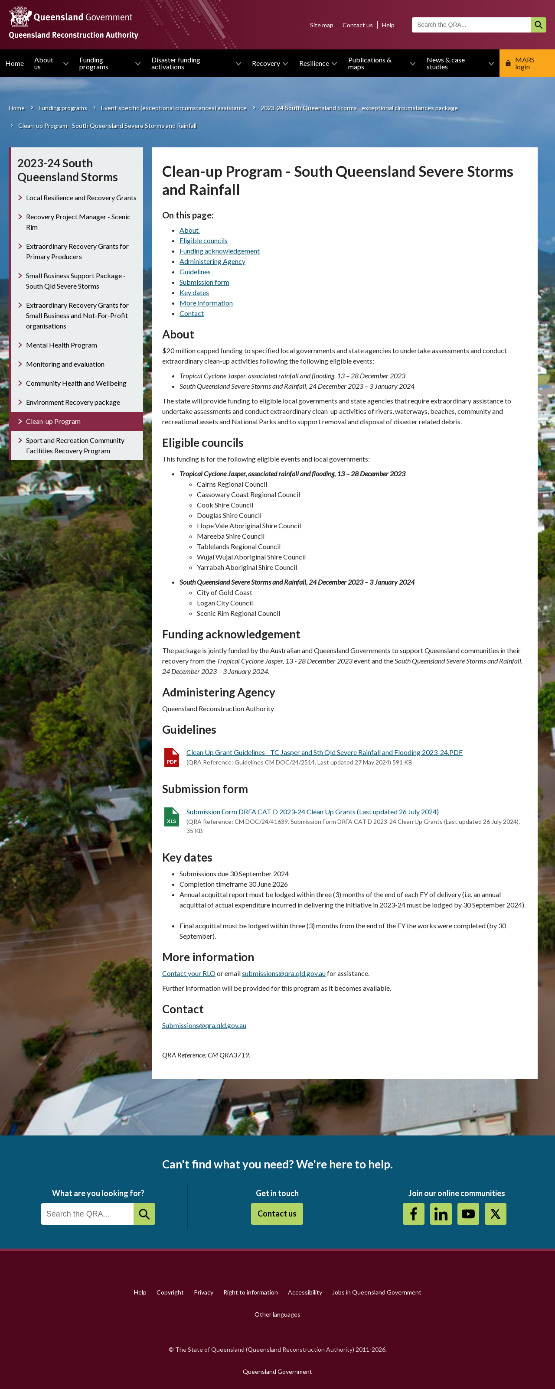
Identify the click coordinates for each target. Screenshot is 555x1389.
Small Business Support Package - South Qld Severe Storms (76, 280)
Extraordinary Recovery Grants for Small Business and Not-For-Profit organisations (77, 315)
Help (388, 25)
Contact (192, 313)
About (190, 230)
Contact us (358, 25)
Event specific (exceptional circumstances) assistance (174, 107)
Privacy (203, 1292)
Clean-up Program (53, 421)
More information (206, 303)
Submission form (204, 282)
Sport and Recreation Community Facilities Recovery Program (75, 445)
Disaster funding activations (175, 63)
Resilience (314, 63)
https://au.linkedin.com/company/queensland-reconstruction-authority (441, 1214)
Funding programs (93, 63)
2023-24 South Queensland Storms (67, 170)
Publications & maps (370, 63)
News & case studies (446, 63)
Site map (321, 25)
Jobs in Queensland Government (376, 1292)
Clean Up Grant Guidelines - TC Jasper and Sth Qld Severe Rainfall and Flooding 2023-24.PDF (324, 752)
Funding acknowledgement (220, 251)
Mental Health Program (61, 345)
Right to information (250, 1292)
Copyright (170, 1292)
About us (43, 63)
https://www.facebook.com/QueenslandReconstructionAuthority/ (413, 1214)
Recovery (266, 63)
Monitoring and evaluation (65, 364)
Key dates (194, 292)
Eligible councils (204, 240)
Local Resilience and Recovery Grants (81, 197)
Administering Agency (212, 261)
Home (14, 63)
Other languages (277, 1314)
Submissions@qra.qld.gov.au (204, 1025)
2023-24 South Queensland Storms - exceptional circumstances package (359, 107)
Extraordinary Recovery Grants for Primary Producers (77, 251)
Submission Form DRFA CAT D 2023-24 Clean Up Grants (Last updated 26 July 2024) (312, 811)
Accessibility (305, 1292)
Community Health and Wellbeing (76, 383)
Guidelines (195, 271)
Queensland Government (277, 1371)
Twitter (495, 1214)
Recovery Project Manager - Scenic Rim (78, 221)
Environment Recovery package (73, 402)
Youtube (468, 1214)
